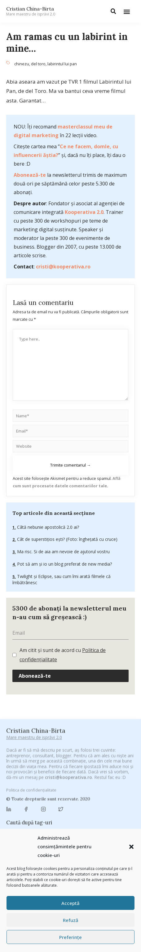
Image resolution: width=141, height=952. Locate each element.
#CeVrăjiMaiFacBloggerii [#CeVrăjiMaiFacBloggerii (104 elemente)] (76, 767)
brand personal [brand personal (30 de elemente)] (117, 790)
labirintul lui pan (62, 64)
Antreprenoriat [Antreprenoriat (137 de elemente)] (86, 783)
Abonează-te (30, 175)
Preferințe (70, 937)
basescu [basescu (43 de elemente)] (51, 790)
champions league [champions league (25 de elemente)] (62, 807)
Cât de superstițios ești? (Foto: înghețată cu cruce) (66, 539)
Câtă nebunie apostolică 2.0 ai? (47, 527)
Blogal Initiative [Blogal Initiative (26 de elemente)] (81, 790)
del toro (38, 64)
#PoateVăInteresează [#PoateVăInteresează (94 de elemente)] (31, 775)
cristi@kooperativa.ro (63, 266)
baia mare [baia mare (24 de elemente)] (26, 790)
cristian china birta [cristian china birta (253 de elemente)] (83, 816)
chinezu (21, 64)
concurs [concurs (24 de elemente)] (46, 816)
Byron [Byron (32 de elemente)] (57, 798)
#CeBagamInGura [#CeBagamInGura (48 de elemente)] (26, 767)
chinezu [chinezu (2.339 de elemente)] (101, 806)
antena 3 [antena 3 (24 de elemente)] (53, 783)
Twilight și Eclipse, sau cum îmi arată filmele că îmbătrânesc (61, 579)
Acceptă (70, 903)
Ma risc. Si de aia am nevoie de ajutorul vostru (63, 551)
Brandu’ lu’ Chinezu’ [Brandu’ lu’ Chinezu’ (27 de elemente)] (26, 798)
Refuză (70, 920)
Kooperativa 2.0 (84, 212)
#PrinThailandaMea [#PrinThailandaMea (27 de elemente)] (79, 775)
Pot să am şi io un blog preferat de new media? (64, 564)
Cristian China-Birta (30, 11)
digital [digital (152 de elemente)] (82, 824)
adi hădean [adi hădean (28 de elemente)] (27, 783)
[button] (131, 847)
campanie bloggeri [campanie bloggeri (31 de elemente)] (88, 798)
